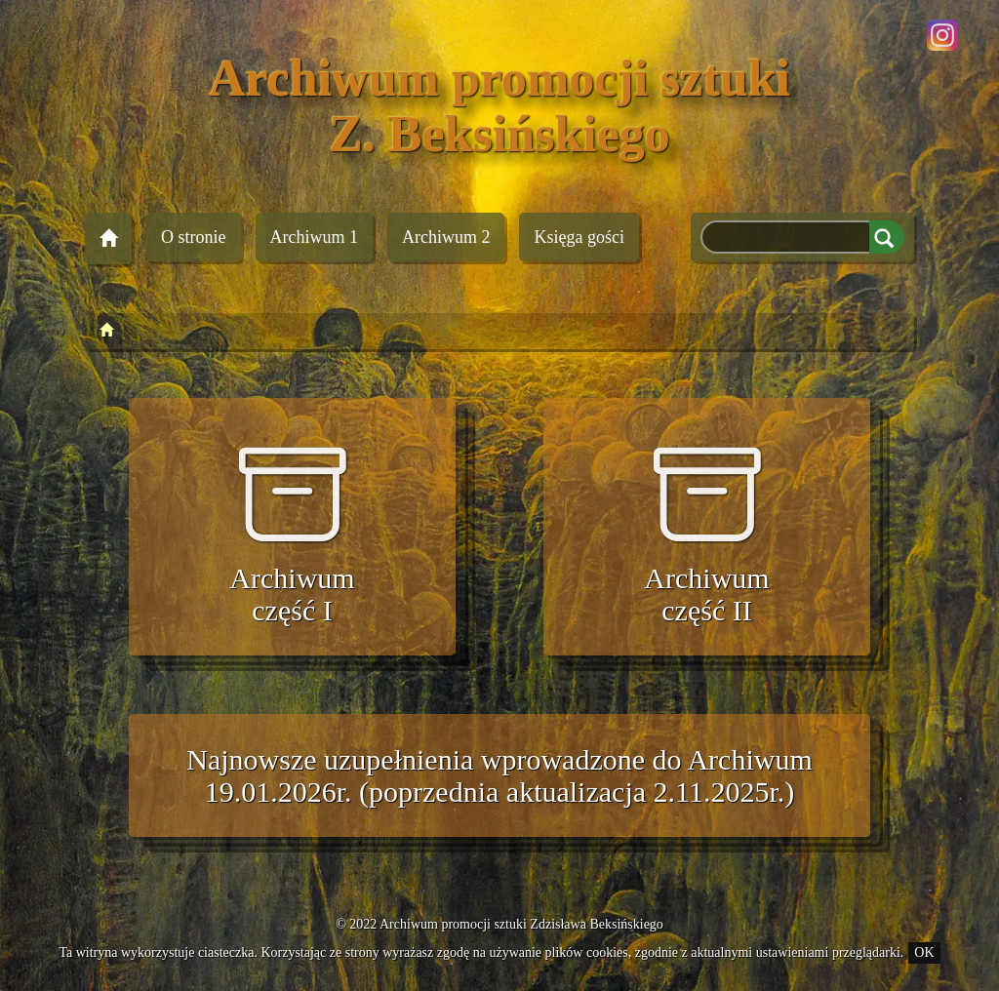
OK (924, 952)
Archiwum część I (291, 533)
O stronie (193, 237)
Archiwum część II (706, 533)
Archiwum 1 (314, 237)
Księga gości (578, 237)
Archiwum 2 (446, 237)
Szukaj (886, 237)
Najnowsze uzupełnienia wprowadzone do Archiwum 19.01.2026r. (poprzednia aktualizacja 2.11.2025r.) (499, 775)
